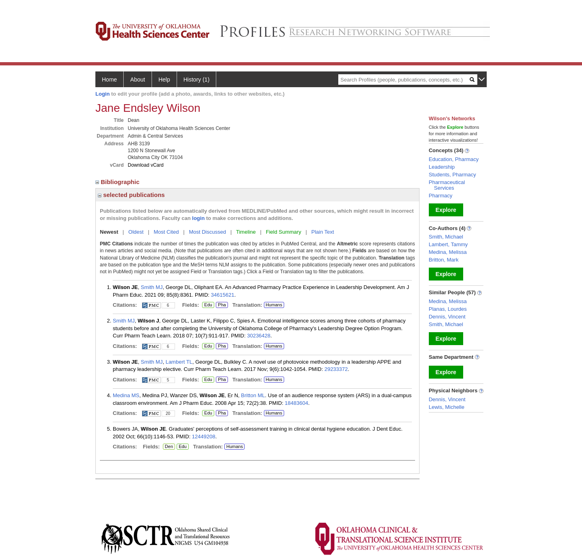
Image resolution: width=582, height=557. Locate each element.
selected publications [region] (131, 194)
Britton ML (253, 395)
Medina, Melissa (448, 252)
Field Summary (283, 232)
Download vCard (146, 165)
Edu (207, 305)
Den (168, 447)
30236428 (258, 336)
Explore (446, 210)
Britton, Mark (444, 260)
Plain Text (322, 232)
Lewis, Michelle (446, 407)
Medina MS (126, 395)
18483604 (296, 403)
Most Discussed (207, 232)
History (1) (196, 79)
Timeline (246, 232)
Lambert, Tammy (448, 244)
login (198, 218)
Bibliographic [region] (118, 181)
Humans (274, 304)
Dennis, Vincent (447, 317)
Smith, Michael (446, 237)
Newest (109, 232)
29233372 (336, 369)
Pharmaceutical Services (447, 185)
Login (102, 94)
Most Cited (166, 232)
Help (164, 79)
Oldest (136, 232)
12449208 (203, 436)
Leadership (442, 167)
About (137, 79)
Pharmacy (441, 196)
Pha (221, 305)
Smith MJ (151, 287)
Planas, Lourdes (448, 309)
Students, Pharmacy (452, 175)
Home (109, 79)
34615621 (222, 295)
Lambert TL (179, 362)
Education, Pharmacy (454, 159)
